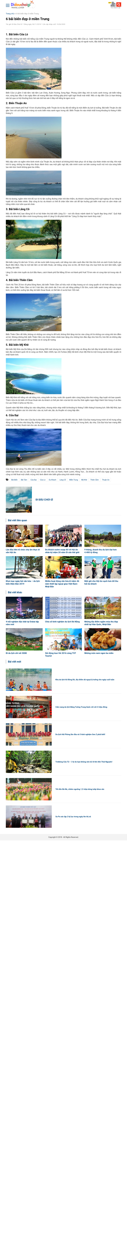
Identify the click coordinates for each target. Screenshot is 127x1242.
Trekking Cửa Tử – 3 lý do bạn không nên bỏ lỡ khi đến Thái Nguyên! (83, 762)
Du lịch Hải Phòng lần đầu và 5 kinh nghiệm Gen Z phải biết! (80, 734)
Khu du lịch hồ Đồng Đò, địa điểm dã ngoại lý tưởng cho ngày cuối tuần (84, 680)
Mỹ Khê (84, 480)
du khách (52, 480)
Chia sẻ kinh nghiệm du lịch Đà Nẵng (62, 621)
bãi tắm (24, 480)
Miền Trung (73, 480)
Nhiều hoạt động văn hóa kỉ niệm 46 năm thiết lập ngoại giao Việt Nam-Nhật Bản (62, 584)
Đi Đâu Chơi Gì (44, 499)
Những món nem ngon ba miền (98, 653)
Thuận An (105, 480)
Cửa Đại (34, 480)
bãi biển (14, 480)
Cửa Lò (42, 480)
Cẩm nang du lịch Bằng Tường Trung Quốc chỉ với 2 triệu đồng (81, 707)
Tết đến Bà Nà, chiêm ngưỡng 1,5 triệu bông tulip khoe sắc (79, 789)
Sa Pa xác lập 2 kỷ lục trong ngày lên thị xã (73, 816)
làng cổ (63, 480)
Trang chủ (10, 14)
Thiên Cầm (94, 480)
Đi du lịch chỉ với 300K (16, 653)
